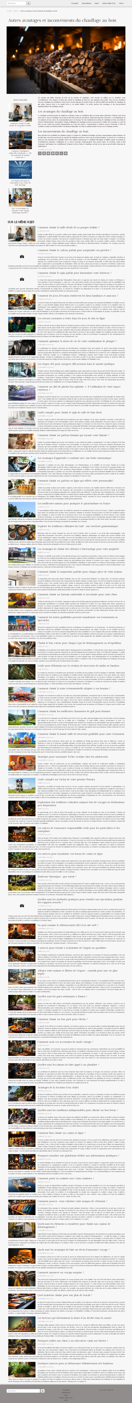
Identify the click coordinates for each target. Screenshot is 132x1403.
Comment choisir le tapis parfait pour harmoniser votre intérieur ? (75, 272)
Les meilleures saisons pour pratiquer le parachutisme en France (74, 503)
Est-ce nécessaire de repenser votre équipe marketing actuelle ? (20, 210)
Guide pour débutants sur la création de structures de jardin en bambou (78, 665)
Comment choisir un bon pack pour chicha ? (63, 1019)
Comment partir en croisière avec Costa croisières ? (66, 1178)
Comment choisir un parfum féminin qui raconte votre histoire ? (73, 435)
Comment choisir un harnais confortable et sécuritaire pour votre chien (77, 594)
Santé (97, 3)
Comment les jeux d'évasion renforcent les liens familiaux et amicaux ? (78, 295)
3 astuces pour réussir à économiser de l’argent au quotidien (72, 947)
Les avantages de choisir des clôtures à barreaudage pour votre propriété (78, 548)
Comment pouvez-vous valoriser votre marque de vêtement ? (72, 1201)
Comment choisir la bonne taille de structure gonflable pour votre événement (81, 733)
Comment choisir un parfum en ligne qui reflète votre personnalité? (76, 480)
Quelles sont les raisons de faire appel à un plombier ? (68, 1064)
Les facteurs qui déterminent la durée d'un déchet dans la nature (75, 1317)
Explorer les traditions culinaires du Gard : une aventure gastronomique (78, 526)
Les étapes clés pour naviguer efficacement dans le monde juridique (76, 363)
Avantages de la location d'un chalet (58, 1087)
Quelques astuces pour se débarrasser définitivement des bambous (75, 1363)
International (86, 3)
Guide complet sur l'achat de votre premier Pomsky (66, 779)
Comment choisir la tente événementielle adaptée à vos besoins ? (74, 688)
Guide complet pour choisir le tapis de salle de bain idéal (70, 412)
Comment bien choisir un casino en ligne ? (62, 1132)
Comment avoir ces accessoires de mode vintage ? (65, 1041)
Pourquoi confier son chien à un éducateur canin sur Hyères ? (73, 1340)
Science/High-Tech (108, 3)
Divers (121, 3)
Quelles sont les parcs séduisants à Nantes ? (62, 996)
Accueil (9, 11)
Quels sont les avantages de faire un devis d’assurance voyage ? (74, 1249)
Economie (75, 3)
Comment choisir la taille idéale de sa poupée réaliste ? (20, 125)
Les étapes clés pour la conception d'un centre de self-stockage (20, 183)
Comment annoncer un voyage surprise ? (61, 1272)
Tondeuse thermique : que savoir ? (57, 876)
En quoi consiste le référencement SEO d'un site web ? (68, 925)
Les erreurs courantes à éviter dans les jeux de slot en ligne (71, 318)
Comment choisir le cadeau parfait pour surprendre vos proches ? (74, 250)
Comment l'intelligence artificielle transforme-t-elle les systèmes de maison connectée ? (20, 154)
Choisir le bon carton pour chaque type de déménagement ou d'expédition (79, 642)
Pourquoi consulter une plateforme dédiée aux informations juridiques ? (78, 1155)
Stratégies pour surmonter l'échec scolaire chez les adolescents (73, 756)
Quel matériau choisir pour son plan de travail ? (65, 1295)
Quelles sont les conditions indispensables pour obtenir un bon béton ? (78, 1110)
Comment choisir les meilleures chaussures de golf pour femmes (74, 711)
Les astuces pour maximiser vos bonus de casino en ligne (70, 853)
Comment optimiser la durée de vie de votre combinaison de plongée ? (77, 341)
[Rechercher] (16, 3)
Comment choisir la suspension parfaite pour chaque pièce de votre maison (80, 571)
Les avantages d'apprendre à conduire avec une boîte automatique (74, 457)
